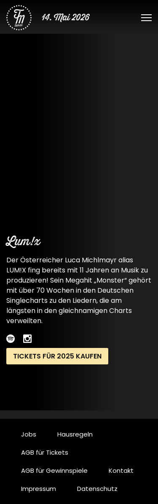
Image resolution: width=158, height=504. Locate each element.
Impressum (38, 488)
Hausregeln (75, 434)
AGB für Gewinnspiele (54, 470)
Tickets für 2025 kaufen (57, 356)
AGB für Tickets (44, 452)
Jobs (28, 434)
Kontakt (121, 470)
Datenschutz (97, 488)
